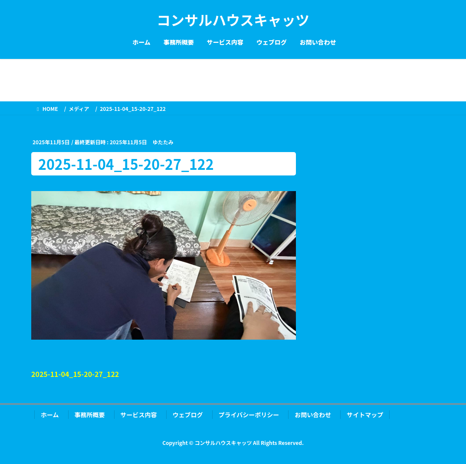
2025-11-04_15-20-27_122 (75, 374)
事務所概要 (90, 414)
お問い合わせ (313, 414)
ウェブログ (188, 414)
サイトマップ (365, 414)
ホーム (50, 414)
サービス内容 (139, 414)
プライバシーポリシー (249, 414)
